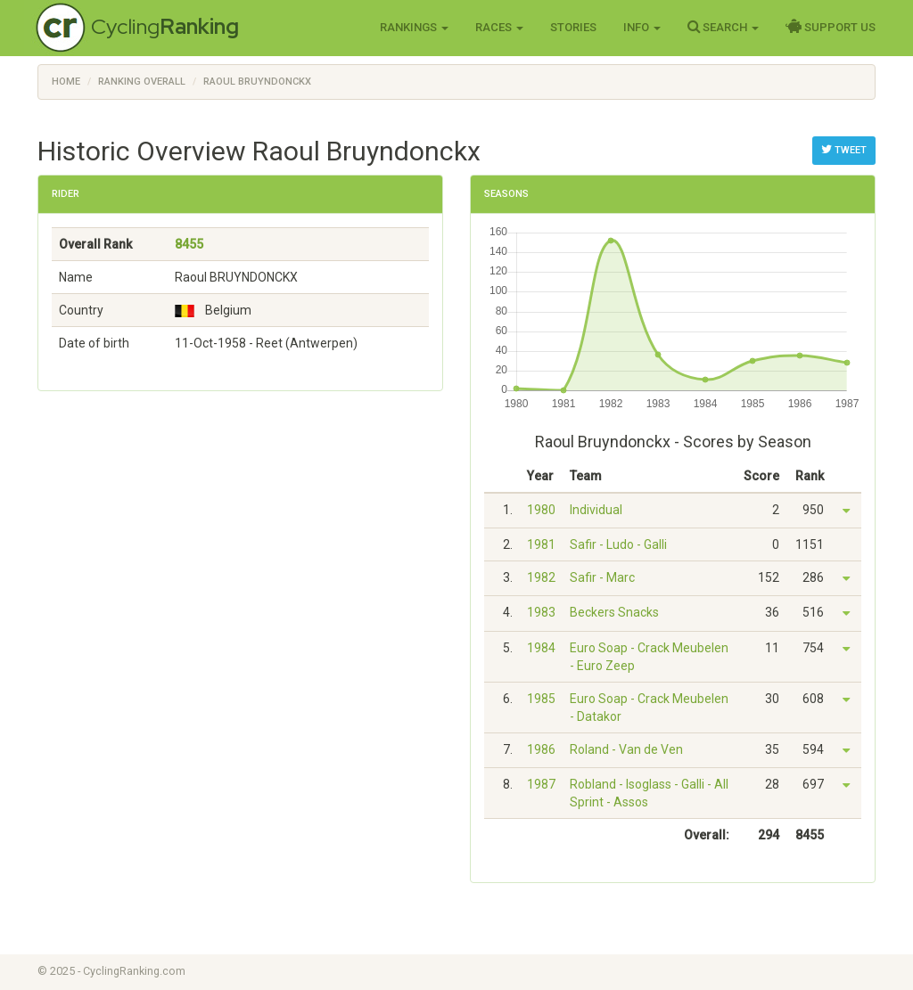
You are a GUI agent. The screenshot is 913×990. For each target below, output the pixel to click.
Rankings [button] (414, 27)
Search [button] (723, 27)
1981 (541, 544)
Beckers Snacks (614, 612)
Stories (573, 27)
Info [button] (642, 27)
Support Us (831, 27)
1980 (541, 510)
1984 (541, 648)
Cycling (165, 26)
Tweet (844, 149)
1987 (541, 784)
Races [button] (499, 27)
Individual (596, 510)
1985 (541, 698)
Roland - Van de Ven (626, 749)
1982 (541, 577)
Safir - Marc (602, 577)
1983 (541, 612)
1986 (541, 749)
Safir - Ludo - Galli (618, 544)
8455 (189, 244)
